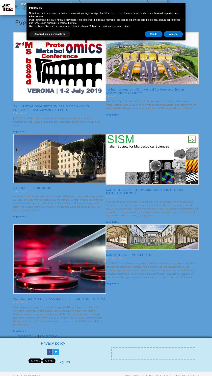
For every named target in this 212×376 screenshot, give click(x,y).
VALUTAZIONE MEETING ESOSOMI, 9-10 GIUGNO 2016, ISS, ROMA (59, 299)
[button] (204, 11)
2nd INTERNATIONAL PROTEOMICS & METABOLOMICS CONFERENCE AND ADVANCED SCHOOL (51, 108)
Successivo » (50, 336)
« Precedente (22, 336)
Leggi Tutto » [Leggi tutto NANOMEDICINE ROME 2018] (19, 216)
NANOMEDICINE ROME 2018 (33, 188)
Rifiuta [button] (153, 34)
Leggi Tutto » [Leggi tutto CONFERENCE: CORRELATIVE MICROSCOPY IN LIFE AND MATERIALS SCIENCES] (112, 222)
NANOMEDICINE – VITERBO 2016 (129, 255)
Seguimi (64, 362)
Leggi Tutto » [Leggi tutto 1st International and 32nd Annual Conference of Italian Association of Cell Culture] (112, 114)
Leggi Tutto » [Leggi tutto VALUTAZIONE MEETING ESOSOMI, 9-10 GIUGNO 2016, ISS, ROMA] (19, 331)
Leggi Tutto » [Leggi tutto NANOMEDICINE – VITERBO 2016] (112, 283)
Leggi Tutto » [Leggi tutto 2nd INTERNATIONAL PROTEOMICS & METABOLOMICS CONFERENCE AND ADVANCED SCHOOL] (19, 131)
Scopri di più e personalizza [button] (49, 34)
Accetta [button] (173, 34)
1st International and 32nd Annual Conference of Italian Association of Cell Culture (145, 91)
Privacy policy (53, 343)
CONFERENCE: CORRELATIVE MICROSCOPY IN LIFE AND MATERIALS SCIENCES (144, 191)
